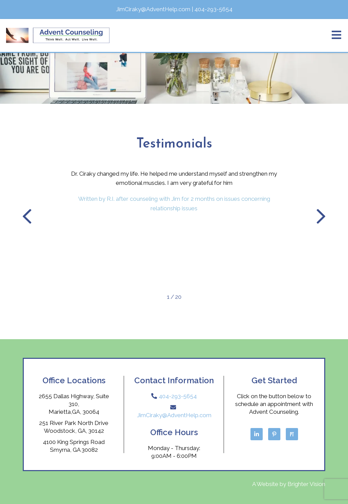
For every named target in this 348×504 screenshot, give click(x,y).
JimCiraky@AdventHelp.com (174, 415)
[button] (27, 218)
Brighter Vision (306, 484)
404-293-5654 (178, 396)
